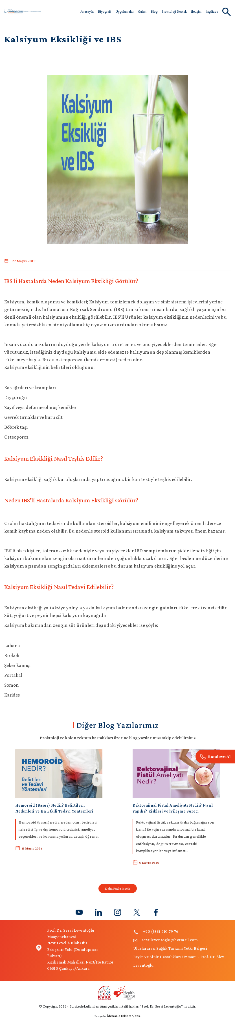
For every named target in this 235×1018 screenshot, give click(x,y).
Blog (154, 11)
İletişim (196, 11)
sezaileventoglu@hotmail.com (165, 940)
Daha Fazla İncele (117, 888)
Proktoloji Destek (174, 11)
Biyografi (104, 11)
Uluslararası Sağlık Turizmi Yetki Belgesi (170, 948)
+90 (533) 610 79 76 (156, 931)
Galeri (142, 11)
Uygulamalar (124, 11)
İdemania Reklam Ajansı (123, 1016)
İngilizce (212, 11)
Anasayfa (87, 11)
